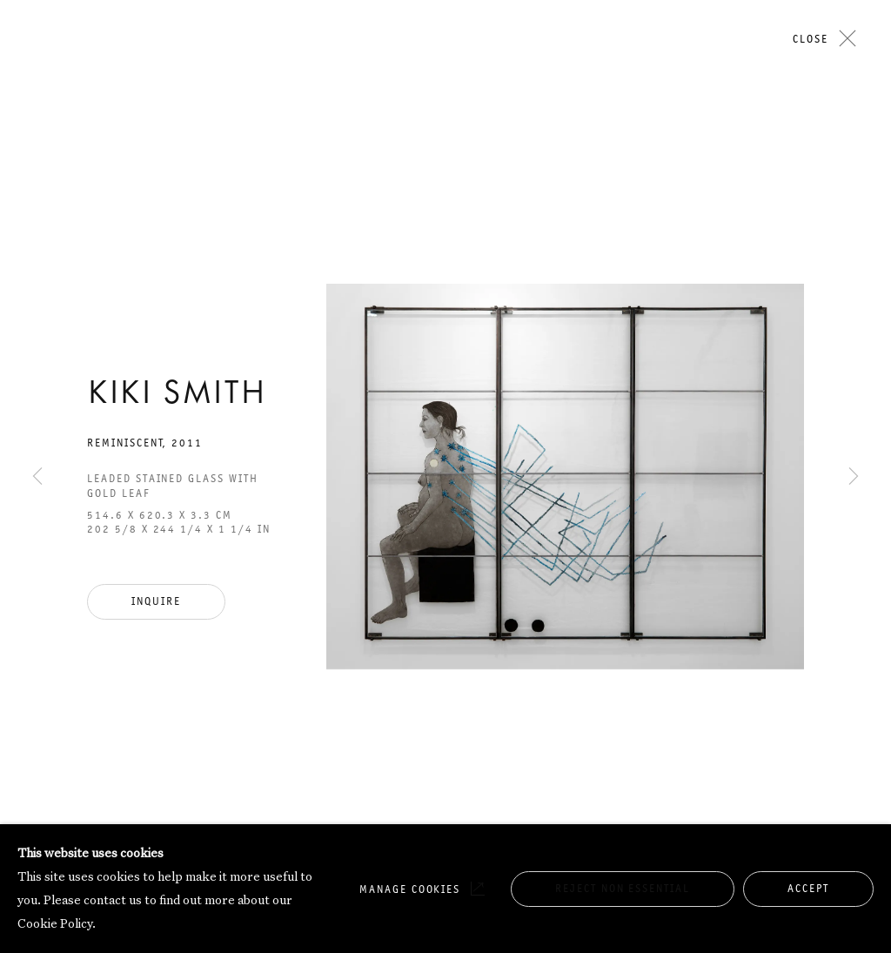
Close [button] (810, 38)
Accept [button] (808, 888)
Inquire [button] (156, 600)
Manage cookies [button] (409, 889)
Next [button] (853, 154)
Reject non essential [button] (622, 888)
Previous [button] (37, 154)
